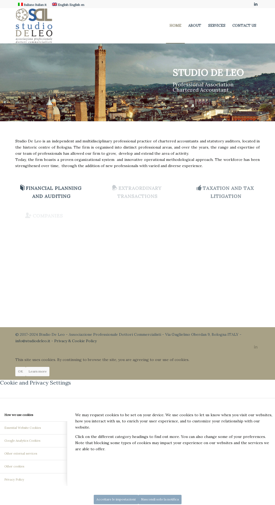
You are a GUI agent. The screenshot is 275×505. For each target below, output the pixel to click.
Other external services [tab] (20, 453)
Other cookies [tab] (14, 466)
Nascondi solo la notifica (160, 499)
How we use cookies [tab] (18, 415)
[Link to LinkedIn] (256, 4)
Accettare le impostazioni (116, 499)
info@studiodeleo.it (32, 340)
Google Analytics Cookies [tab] (22, 441)
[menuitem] (175, 25)
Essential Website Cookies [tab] (22, 428)
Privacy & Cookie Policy (75, 340)
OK (20, 371)
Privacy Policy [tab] (14, 479)
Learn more (37, 371)
